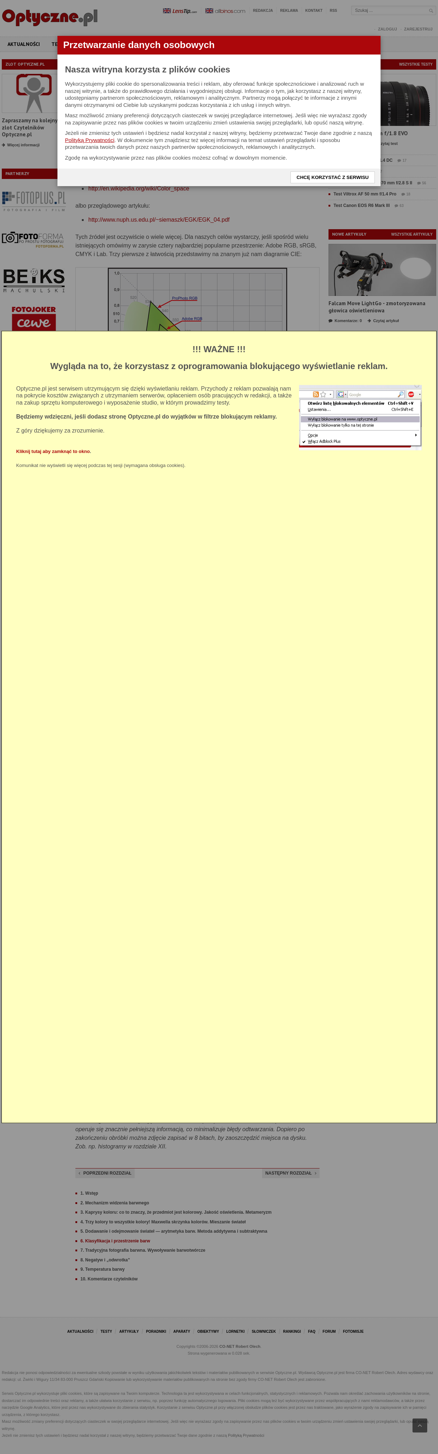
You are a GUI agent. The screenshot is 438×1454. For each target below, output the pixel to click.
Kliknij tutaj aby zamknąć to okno (53, 451)
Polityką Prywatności (90, 140)
